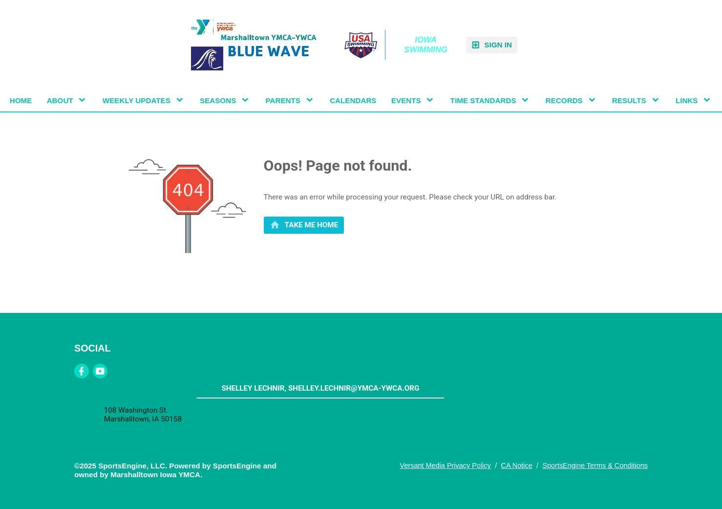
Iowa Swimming (425, 44)
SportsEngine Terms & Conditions (595, 465)
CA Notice (516, 465)
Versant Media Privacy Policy (445, 465)
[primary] (304, 225)
